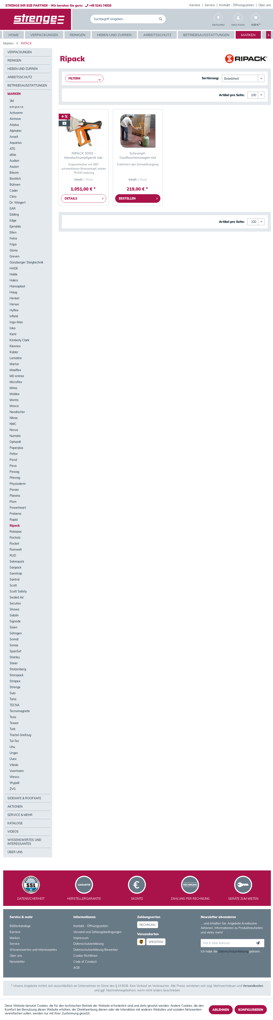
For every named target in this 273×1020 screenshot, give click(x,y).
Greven (14, 256)
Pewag (14, 472)
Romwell (16, 549)
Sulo (13, 693)
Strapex (15, 681)
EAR (13, 208)
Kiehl (13, 334)
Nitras (14, 418)
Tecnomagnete (20, 711)
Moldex (14, 394)
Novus (14, 430)
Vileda (14, 765)
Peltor (14, 454)
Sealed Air (17, 597)
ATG (12, 149)
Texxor (14, 723)
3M (12, 101)
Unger (14, 753)
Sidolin (14, 615)
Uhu (12, 747)
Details (84, 197)
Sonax (14, 645)
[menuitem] (195, 5)
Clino (13, 196)
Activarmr (16, 113)
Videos (13, 831)
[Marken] (249, 35)
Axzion (14, 167)
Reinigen (14, 60)
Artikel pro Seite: (231, 95)
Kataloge (15, 823)
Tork (12, 729)
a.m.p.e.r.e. (17, 107)
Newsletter (17, 962)
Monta (14, 400)
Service (210, 5)
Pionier (14, 490)
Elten (13, 232)
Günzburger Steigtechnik (26, 262)
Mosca (14, 406)
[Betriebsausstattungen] (207, 35)
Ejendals (15, 226)
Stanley (15, 657)
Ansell (14, 137)
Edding (14, 214)
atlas (13, 155)
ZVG (13, 789)
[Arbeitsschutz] (158, 35)
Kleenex (15, 346)
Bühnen (15, 185)
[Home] (14, 35)
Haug (13, 292)
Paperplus (16, 448)
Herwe (14, 304)
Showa (14, 609)
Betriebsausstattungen (27, 85)
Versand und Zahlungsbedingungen (97, 932)
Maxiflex (15, 370)
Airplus (14, 125)
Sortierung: (210, 78)
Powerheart (18, 508)
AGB (76, 968)
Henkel (14, 298)
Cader (14, 191)
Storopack (16, 675)
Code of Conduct (85, 962)
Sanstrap (16, 573)
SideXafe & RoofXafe (24, 798)
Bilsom (14, 173)
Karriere (194, 5)
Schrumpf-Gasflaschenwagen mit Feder (137, 155)
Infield (14, 316)
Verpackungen (19, 52)
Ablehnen (220, 1010)
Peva (13, 466)
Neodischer (17, 412)
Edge (13, 220)
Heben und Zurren (22, 69)
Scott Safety (18, 591)
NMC (13, 424)
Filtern (74, 78)
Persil (13, 460)
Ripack (15, 526)
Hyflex (14, 310)
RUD (13, 555)
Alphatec (16, 131)
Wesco (14, 777)
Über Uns (15, 852)
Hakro (14, 280)
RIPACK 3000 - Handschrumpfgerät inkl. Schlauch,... (83, 155)
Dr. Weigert (18, 202)
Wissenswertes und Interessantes (24, 842)
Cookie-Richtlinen (85, 956)
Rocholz (15, 537)
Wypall (14, 783)
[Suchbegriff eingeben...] (128, 19)
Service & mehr (19, 815)
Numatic (15, 436)
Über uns (264, 5)
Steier (14, 663)
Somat (14, 639)
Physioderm (18, 484)
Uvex (13, 759)
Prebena (15, 514)
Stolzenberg (18, 669)
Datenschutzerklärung (88, 944)
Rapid (13, 520)
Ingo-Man (16, 322)
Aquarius (16, 143)
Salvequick (17, 561)
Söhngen (16, 633)
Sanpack (15, 567)
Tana (13, 699)
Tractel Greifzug (20, 735)
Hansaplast (17, 286)
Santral (14, 579)
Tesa (13, 717)
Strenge (15, 687)
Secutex (15, 603)
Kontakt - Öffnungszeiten (236, 5)
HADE (14, 268)
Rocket (14, 543)
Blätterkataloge (20, 926)
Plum (13, 502)
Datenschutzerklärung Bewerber (95, 950)
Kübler (14, 352)
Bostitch (15, 179)
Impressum (81, 938)
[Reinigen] (78, 35)
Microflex (16, 382)
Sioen (13, 627)
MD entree (17, 376)
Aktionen (14, 806)
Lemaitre (16, 358)
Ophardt (15, 442)
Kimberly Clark (19, 340)
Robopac (16, 532)
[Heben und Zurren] (115, 35)
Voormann (17, 771)
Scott (13, 585)
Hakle (13, 274)
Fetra (13, 238)
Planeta (15, 496)
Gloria (13, 250)
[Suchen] (161, 19)
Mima (13, 388)
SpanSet (15, 651)
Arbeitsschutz (19, 77)
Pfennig (15, 478)
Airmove (15, 119)
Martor (14, 364)
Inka (12, 328)
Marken (14, 94)
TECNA (14, 705)
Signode (15, 621)
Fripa (13, 244)
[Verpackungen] (44, 35)
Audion (14, 161)
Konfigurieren (250, 1010)
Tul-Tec (14, 741)
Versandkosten (253, 986)
